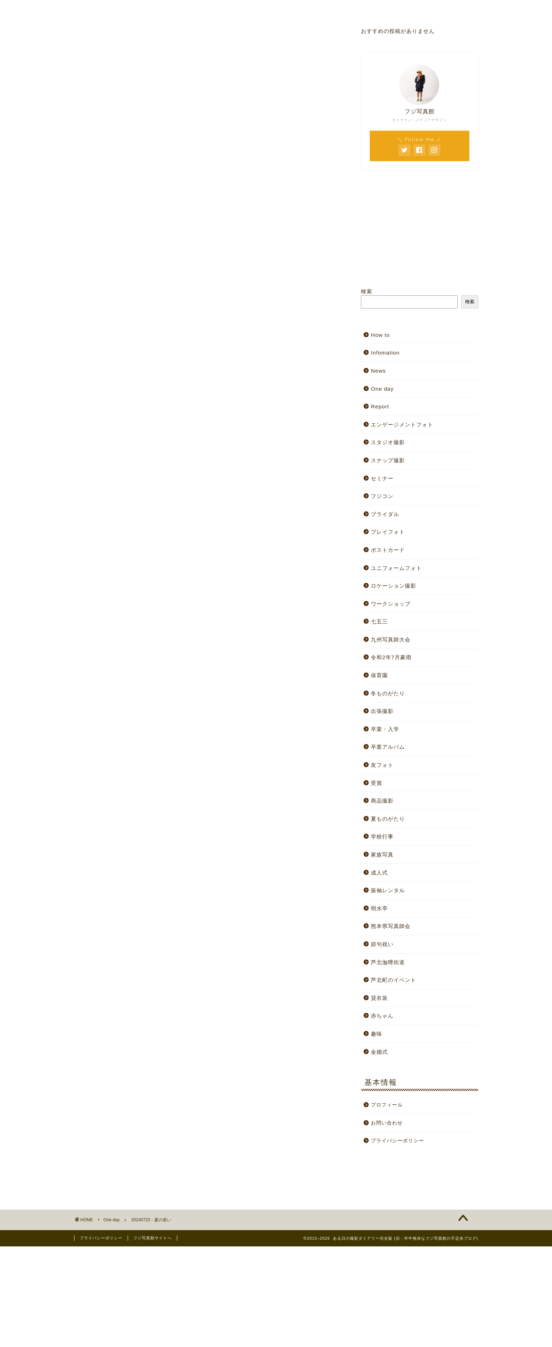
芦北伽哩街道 (388, 962)
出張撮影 (382, 711)
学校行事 (382, 836)
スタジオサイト (202, 8)
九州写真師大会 (391, 639)
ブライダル (385, 514)
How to (380, 335)
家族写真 (382, 854)
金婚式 (379, 1052)
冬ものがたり (388, 693)
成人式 (379, 873)
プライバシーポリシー (397, 1140)
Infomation (385, 353)
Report (380, 406)
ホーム (117, 8)
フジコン (382, 496)
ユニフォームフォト (396, 568)
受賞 (376, 783)
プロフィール (288, 8)
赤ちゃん (382, 1016)
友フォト (382, 765)
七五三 (379, 621)
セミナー (382, 478)
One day (95, 42)
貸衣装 (379, 998)
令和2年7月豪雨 (391, 657)
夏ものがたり (388, 819)
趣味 (376, 1034)
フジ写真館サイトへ (152, 1238)
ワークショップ (391, 604)
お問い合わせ (373, 8)
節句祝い (382, 944)
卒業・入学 (385, 729)
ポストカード (388, 550)
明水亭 (379, 908)
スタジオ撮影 (388, 442)
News (378, 371)
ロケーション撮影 (393, 586)
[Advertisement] (144, 636)
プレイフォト (388, 532)
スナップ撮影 (388, 460)
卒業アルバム (388, 747)
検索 (366, 291)
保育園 (379, 675)
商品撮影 (382, 801)
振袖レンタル (388, 890)
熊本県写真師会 (391, 926)
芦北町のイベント (393, 980)
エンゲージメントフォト (402, 424)
